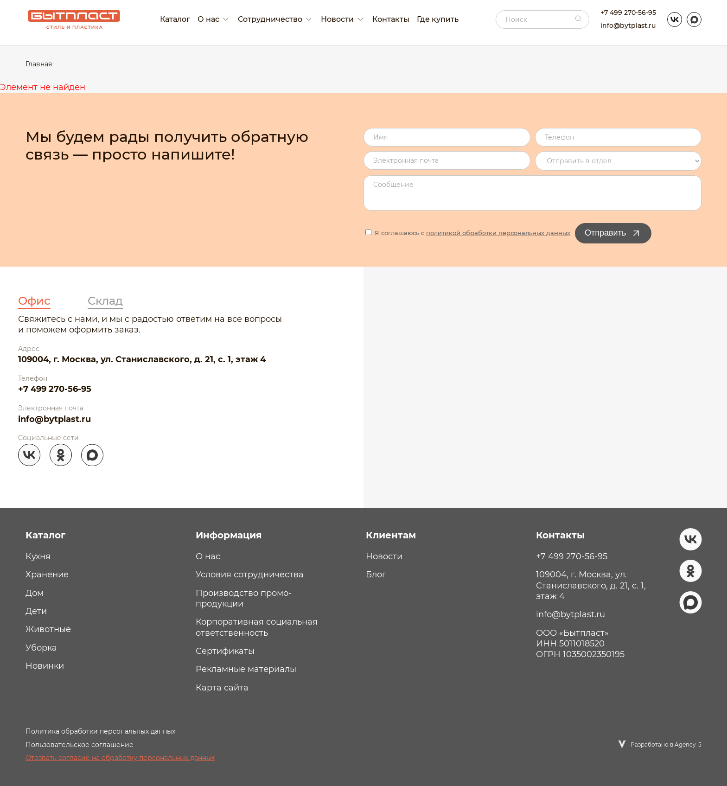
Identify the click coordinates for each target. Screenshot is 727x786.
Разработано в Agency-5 (666, 744)
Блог (376, 574)
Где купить (438, 19)
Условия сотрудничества (250, 574)
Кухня (38, 556)
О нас (208, 556)
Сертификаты (225, 651)
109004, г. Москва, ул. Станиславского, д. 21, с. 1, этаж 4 (142, 359)
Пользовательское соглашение (80, 745)
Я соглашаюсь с (467, 232)
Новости (384, 556)
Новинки (45, 666)
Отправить (613, 233)
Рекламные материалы (246, 669)
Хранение (47, 574)
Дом (35, 593)
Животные (48, 629)
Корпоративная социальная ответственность (257, 627)
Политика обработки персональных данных (100, 731)
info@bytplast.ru (628, 25)
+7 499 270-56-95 (628, 12)
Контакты (390, 19)
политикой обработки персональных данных (498, 232)
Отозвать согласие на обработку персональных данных (120, 757)
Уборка (41, 648)
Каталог (175, 19)
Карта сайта (222, 688)
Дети (36, 611)
